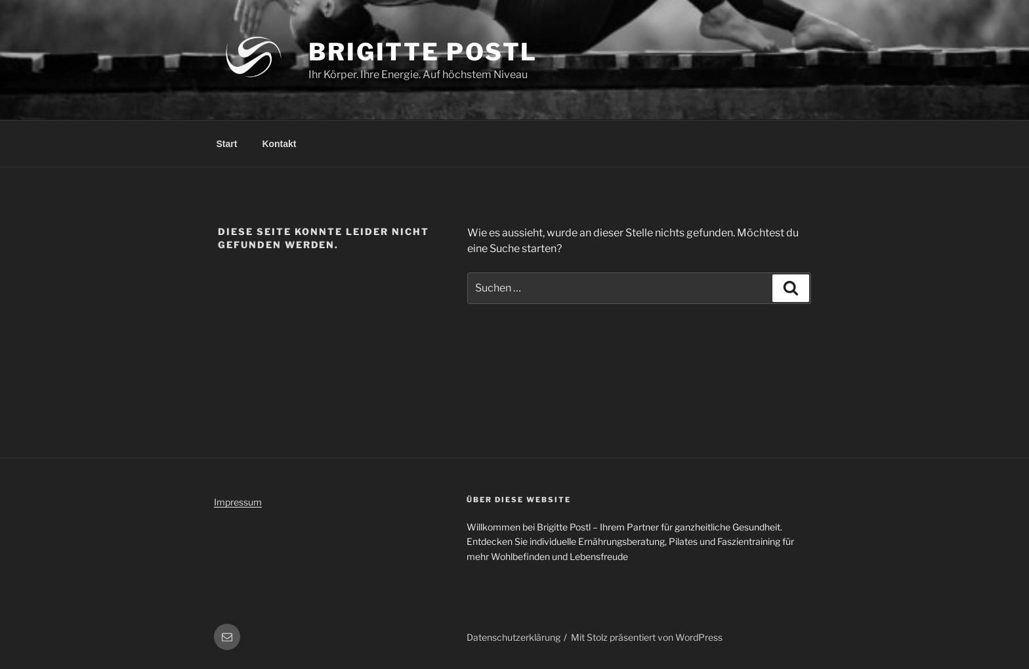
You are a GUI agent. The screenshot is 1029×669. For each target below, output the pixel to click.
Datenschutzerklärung (513, 637)
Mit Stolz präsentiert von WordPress (647, 637)
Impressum (238, 501)
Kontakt (279, 144)
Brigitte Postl (422, 51)
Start (227, 144)
